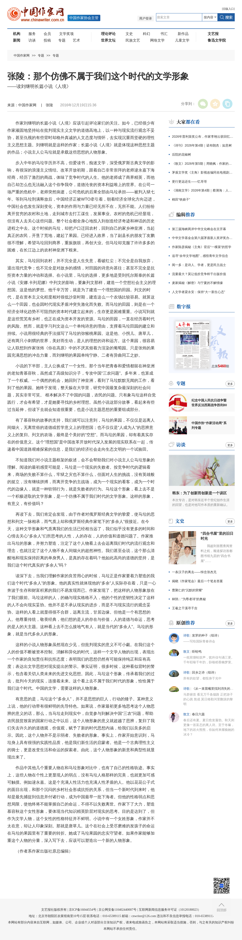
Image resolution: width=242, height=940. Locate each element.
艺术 (76, 40)
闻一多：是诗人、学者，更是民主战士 (199, 265)
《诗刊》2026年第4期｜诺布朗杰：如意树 (202, 145)
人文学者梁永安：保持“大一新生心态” (198, 292)
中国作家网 (22, 55)
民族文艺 (133, 40)
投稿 (47, 40)
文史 (129, 34)
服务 (32, 34)
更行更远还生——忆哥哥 (189, 181)
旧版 (228, 8)
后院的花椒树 (181, 154)
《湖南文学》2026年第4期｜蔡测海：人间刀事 (203, 190)
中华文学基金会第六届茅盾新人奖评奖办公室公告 (203, 238)
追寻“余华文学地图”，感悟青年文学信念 (200, 256)
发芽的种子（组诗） (206, 635)
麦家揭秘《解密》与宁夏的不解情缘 (197, 283)
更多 (230, 383)
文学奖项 (66, 34)
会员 (47, 34)
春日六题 (198, 714)
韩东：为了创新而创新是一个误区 (199, 493)
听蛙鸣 (197, 651)
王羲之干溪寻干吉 (184, 608)
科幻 (146, 34)
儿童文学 (182, 40)
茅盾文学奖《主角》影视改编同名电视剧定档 (203, 172)
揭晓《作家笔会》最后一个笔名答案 (197, 581)
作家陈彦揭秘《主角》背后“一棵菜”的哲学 (201, 247)
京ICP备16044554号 (82, 909)
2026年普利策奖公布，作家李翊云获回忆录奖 (203, 136)
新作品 (183, 34)
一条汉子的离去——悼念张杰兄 (194, 572)
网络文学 (157, 40)
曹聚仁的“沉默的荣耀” (187, 590)
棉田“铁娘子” (181, 199)
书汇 (164, 34)
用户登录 (145, 18)
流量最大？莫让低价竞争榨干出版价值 (199, 274)
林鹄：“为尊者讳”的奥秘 (189, 599)
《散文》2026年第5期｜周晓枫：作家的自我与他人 (203, 163)
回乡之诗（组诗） (204, 672)
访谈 (32, 40)
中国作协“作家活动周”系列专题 (209, 425)
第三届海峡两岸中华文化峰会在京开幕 (199, 229)
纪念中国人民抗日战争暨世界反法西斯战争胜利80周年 (209, 402)
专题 (62, 40)
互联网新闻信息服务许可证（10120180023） (170, 909)
